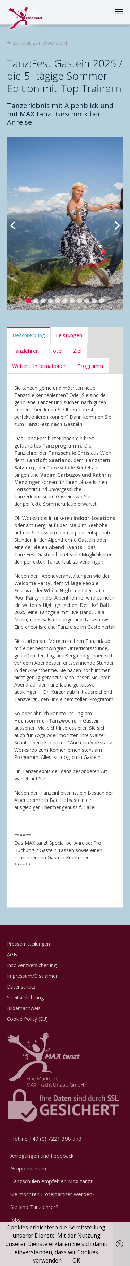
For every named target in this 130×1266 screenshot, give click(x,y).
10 (94, 300)
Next (113, 223)
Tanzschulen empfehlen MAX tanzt (51, 1181)
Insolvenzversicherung (32, 965)
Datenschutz (21, 986)
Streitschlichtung (25, 997)
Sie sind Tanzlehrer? (34, 1206)
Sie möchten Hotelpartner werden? (52, 1193)
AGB (12, 954)
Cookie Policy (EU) (27, 1019)
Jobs (15, 1219)
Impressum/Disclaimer (32, 976)
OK (76, 1260)
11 (101, 300)
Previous (17, 223)
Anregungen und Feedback (41, 1155)
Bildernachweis (24, 1008)
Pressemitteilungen (28, 943)
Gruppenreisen (28, 1168)
